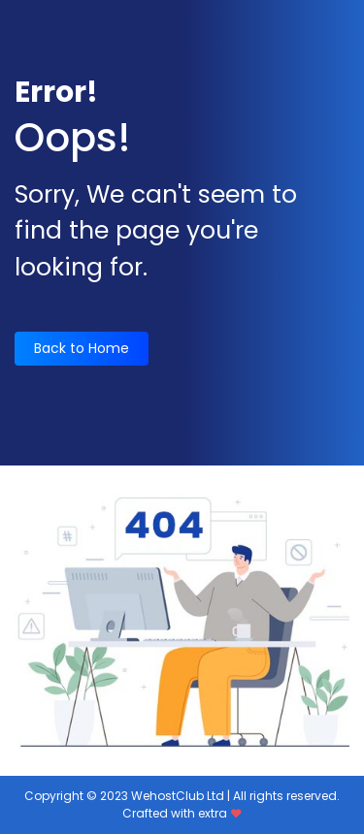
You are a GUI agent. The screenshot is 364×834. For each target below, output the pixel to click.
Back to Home (81, 348)
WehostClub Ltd (177, 795)
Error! (56, 92)
